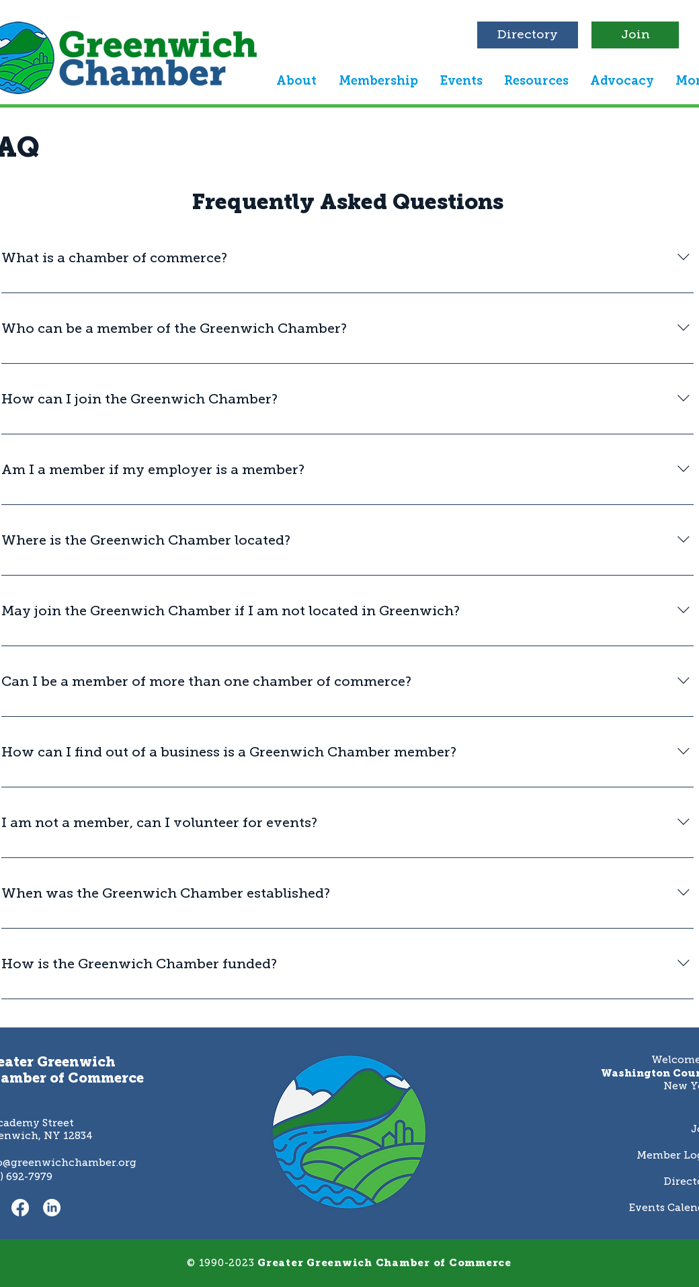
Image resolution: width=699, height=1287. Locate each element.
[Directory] (527, 35)
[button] (296, 80)
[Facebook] (20, 1207)
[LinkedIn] (51, 1207)
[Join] (635, 35)
